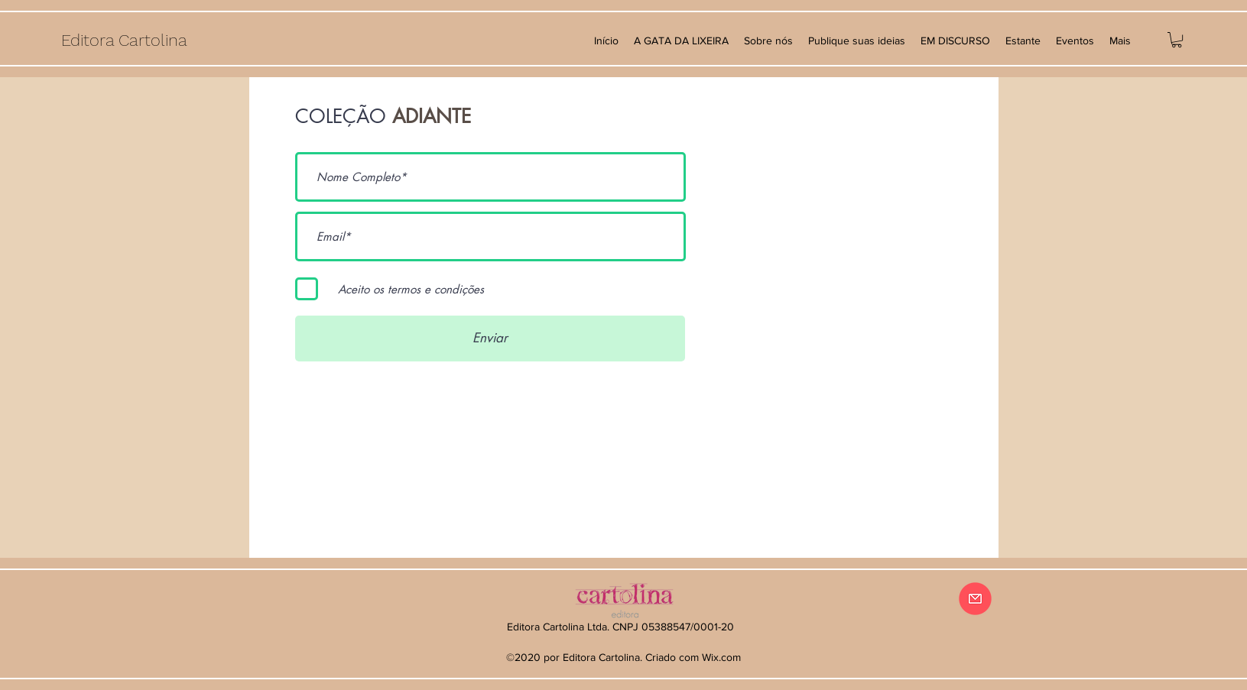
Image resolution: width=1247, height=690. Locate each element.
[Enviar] (490, 338)
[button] (1176, 39)
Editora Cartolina (124, 40)
